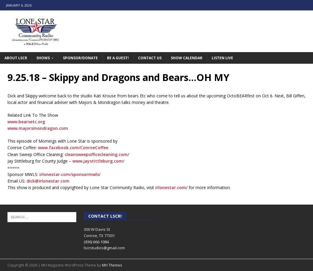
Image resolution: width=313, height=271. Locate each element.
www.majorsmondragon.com (37, 128)
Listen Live (222, 57)
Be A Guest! (118, 57)
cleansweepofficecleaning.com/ (97, 154)
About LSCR (15, 57)
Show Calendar (186, 57)
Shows (43, 57)
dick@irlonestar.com (48, 181)
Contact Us (150, 57)
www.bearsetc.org (26, 121)
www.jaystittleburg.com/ (98, 161)
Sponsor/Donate (80, 57)
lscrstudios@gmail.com (104, 247)
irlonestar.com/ (171, 187)
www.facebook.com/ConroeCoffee (73, 147)
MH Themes (112, 265)
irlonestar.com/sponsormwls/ (69, 174)
